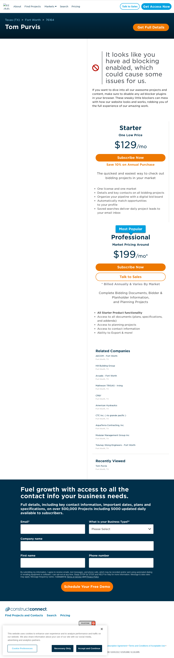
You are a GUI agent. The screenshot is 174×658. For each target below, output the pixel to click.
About (17, 6)
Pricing (76, 6)
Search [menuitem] (51, 616)
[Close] (101, 629)
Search (64, 6)
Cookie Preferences (22, 648)
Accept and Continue (89, 648)
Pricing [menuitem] (65, 616)
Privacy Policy (92, 577)
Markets (49, 6)
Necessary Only (62, 648)
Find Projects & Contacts (33, 7)
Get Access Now (156, 6)
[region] (55, 640)
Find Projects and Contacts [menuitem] (24, 616)
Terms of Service (74, 577)
